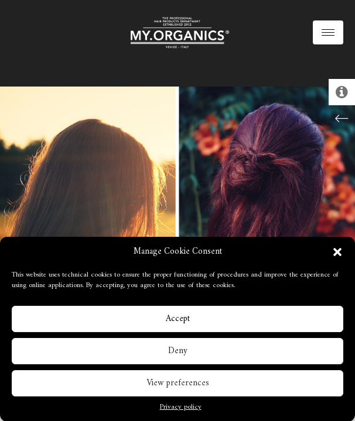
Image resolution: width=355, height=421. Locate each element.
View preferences (177, 384)
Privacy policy (181, 409)
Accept (178, 320)
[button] (337, 253)
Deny (177, 352)
